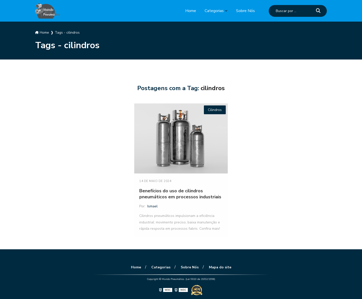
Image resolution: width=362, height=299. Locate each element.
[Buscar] (318, 11)
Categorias (214, 11)
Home (190, 11)
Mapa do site (220, 267)
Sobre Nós (245, 11)
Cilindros (215, 109)
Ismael (152, 206)
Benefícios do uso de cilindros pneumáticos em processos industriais (180, 194)
